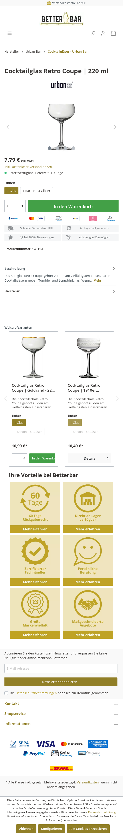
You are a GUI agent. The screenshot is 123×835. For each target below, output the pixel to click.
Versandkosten (88, 782)
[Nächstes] (115, 127)
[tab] (60, 274)
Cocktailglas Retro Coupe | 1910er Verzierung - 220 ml (85, 388)
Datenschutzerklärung (102, 812)
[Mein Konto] (103, 33)
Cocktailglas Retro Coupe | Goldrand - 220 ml (33, 388)
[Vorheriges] (7, 127)
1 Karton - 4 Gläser (36, 191)
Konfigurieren (51, 829)
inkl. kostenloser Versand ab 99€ (28, 167)
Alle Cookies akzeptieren (88, 829)
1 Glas (11, 191)
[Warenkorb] (113, 33)
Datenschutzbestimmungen (36, 693)
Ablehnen (26, 829)
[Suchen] (93, 33)
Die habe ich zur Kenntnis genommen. (59, 693)
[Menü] (9, 33)
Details (97, 458)
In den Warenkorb (73, 207)
